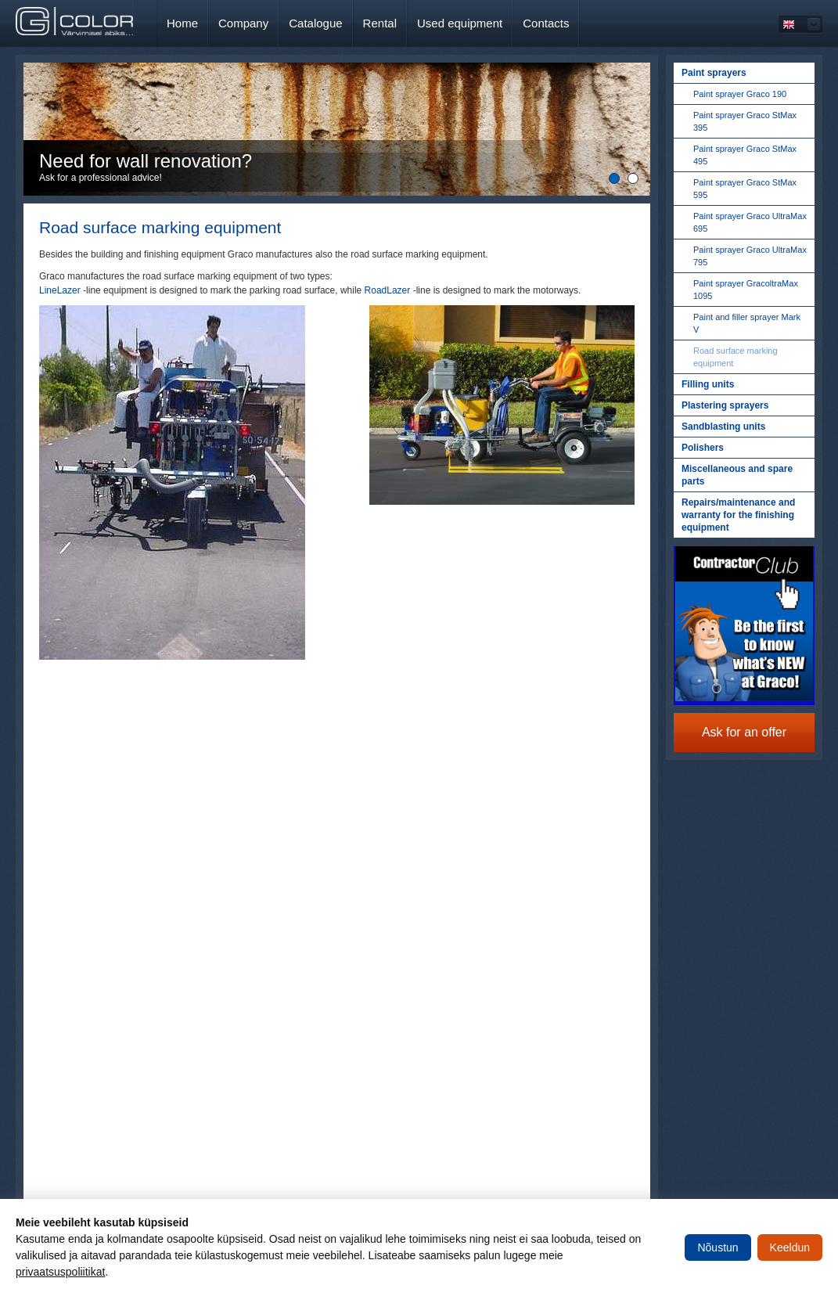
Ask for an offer (744, 732)
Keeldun (790, 1247)
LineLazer (60, 290)
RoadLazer (388, 290)
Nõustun (717, 1247)
